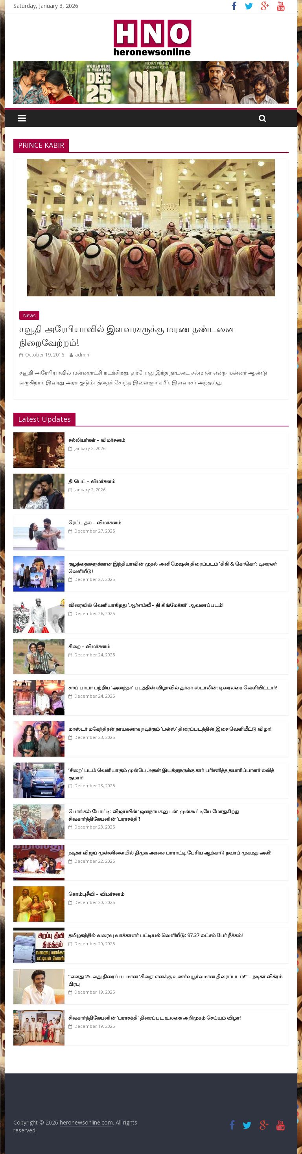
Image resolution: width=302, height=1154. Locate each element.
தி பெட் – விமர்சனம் (91, 481)
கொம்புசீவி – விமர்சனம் (96, 893)
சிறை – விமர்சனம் (89, 646)
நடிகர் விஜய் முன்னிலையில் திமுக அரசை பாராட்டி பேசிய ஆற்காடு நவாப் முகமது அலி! (170, 852)
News (29, 315)
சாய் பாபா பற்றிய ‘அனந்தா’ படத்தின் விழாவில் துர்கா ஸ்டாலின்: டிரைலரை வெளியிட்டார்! (173, 687)
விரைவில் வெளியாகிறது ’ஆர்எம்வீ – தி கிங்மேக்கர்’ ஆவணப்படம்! (146, 604)
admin (82, 354)
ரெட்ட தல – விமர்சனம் (94, 522)
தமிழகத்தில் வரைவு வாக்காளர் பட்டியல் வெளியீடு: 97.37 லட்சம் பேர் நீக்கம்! (155, 935)
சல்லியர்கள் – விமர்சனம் (96, 439)
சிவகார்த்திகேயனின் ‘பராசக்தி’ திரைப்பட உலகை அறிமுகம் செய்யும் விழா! (154, 1017)
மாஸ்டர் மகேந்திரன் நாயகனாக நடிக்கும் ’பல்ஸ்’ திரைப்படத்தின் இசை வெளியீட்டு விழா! (170, 728)
